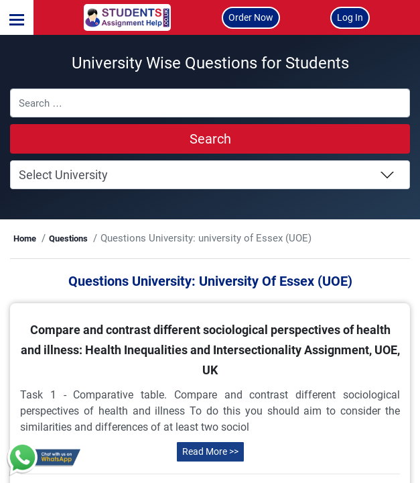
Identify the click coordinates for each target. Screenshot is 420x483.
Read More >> (210, 467)
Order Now (250, 17)
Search (210, 139)
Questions (97, 238)
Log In (350, 17)
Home (54, 238)
